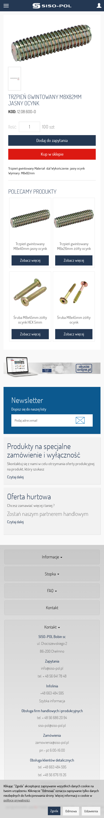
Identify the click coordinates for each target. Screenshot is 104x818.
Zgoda (54, 811)
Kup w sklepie (52, 154)
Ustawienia (91, 811)
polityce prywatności (17, 800)
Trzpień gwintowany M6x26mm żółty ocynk (74, 246)
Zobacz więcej (30, 260)
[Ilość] (29, 127)
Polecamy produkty (32, 191)
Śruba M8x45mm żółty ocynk (74, 320)
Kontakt (52, 607)
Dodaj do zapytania (52, 140)
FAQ (52, 590)
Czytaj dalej (15, 477)
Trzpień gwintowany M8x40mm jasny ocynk (30, 246)
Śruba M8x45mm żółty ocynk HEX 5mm (30, 320)
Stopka (52, 574)
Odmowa (71, 811)
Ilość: (12, 127)
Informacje (52, 557)
